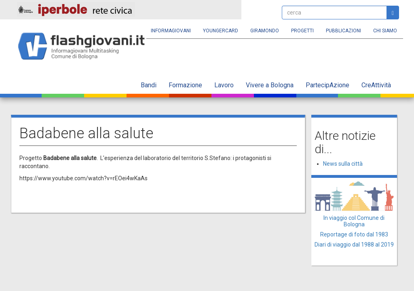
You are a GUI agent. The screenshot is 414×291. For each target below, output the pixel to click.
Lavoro (224, 85)
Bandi (148, 85)
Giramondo (264, 31)
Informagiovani (171, 31)
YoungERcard (220, 31)
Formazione (185, 85)
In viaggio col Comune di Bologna (353, 221)
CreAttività (376, 85)
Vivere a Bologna (270, 85)
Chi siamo (385, 31)
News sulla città (343, 163)
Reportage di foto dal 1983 (354, 234)
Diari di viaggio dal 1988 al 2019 (354, 244)
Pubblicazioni (343, 31)
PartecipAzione (327, 85)
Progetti (302, 31)
